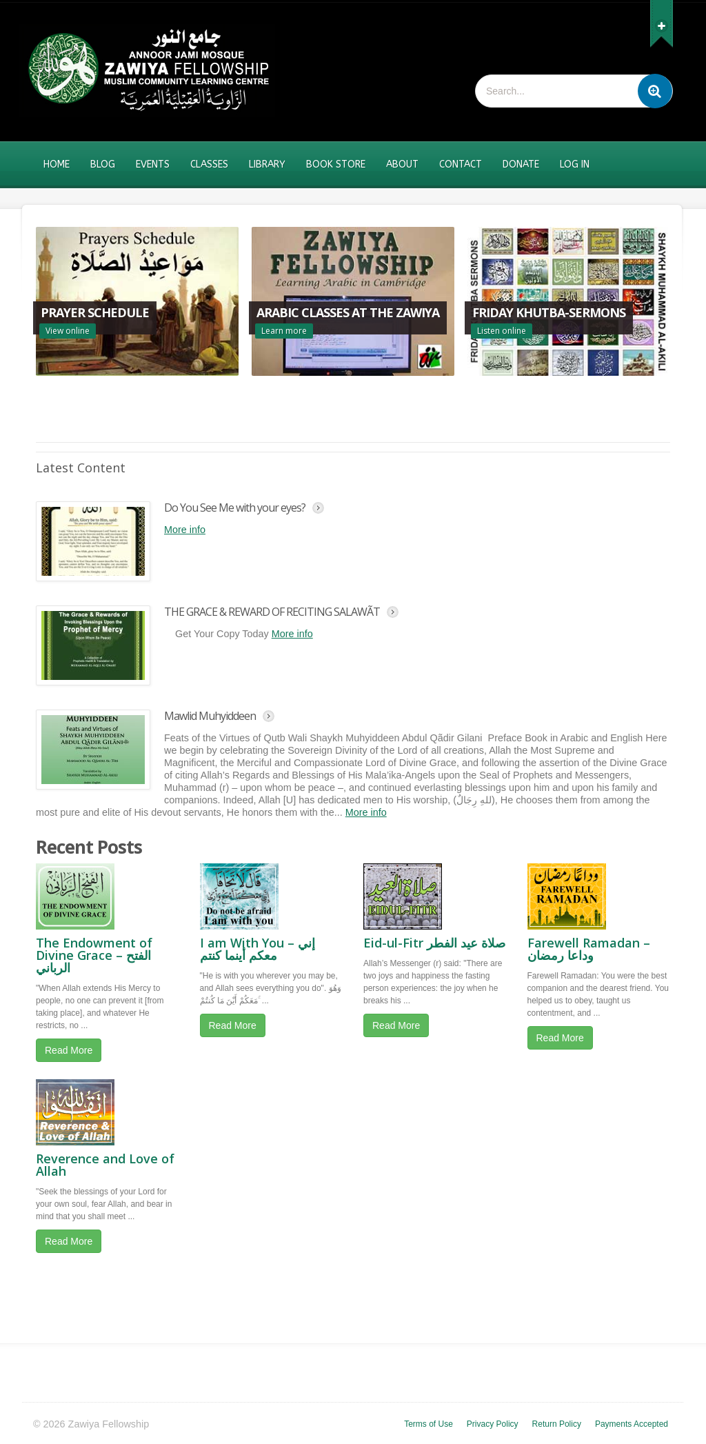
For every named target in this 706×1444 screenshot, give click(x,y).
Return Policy (556, 1424)
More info (184, 529)
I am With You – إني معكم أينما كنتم (257, 948)
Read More (68, 1050)
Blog (102, 164)
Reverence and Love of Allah (105, 1164)
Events (153, 164)
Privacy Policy (492, 1424)
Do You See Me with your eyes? (234, 507)
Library (267, 164)
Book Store (335, 164)
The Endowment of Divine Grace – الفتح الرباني (94, 955)
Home (56, 164)
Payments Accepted (631, 1424)
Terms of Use (428, 1424)
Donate (521, 164)
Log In (574, 164)
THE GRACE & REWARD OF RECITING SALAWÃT (272, 611)
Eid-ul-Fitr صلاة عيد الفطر (434, 942)
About (402, 164)
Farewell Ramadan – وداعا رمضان (588, 948)
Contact (460, 164)
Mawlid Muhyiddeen (210, 715)
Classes (209, 164)
